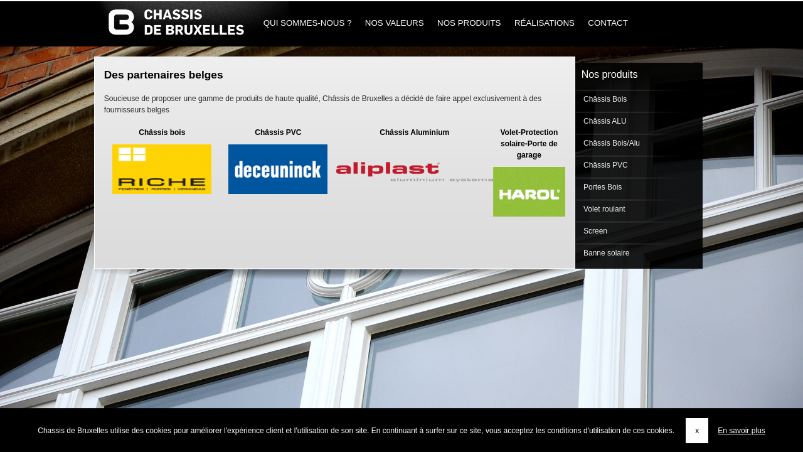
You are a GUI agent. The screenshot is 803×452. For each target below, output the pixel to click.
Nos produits (469, 23)
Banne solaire (606, 253)
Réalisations (544, 23)
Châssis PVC (605, 165)
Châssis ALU (604, 121)
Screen (594, 231)
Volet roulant (603, 209)
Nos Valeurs (394, 23)
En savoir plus (741, 430)
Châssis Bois (604, 99)
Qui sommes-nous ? (307, 23)
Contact (608, 23)
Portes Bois (602, 187)
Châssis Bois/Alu (611, 143)
